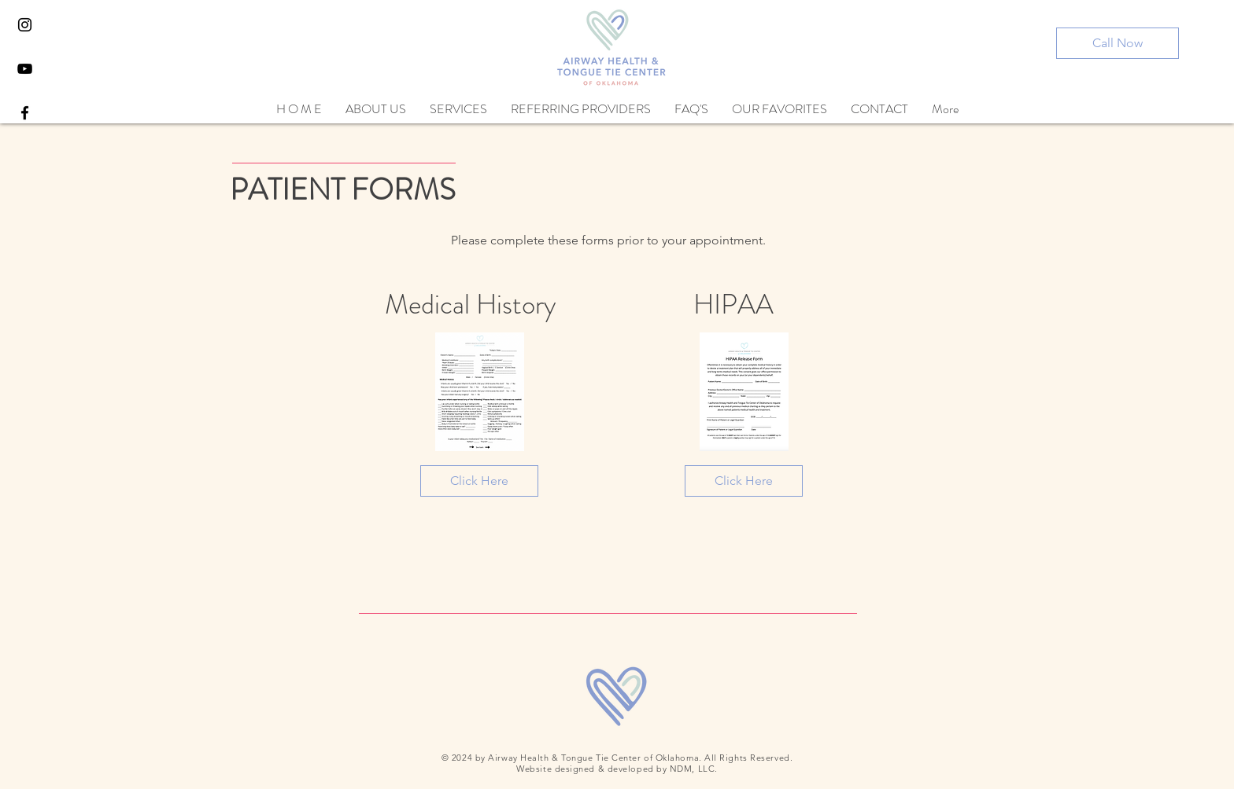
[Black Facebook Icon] (25, 113)
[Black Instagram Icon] (25, 25)
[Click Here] (479, 481)
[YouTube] (25, 69)
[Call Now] (1117, 43)
